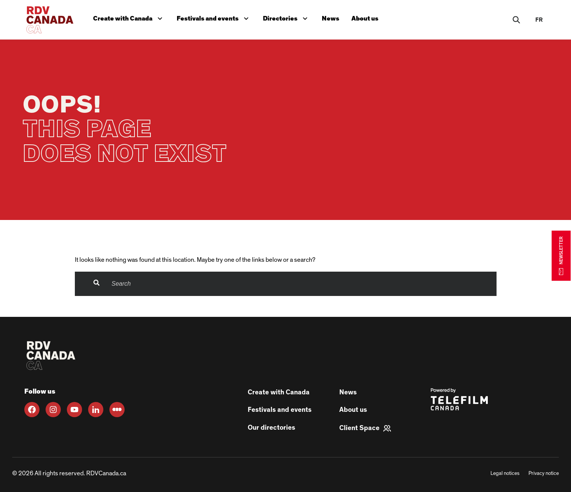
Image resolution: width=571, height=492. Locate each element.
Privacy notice (543, 473)
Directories (287, 17)
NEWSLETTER (561, 255)
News (330, 18)
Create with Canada (129, 17)
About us (364, 18)
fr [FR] (539, 20)
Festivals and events (214, 17)
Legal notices (504, 473)
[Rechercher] (516, 20)
